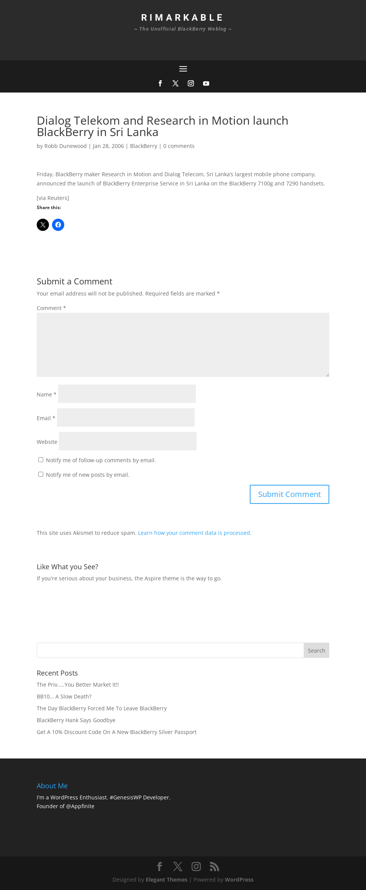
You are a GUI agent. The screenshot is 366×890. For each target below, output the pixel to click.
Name (47, 394)
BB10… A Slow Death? (64, 696)
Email (46, 418)
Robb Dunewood (65, 145)
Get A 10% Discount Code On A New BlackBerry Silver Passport (117, 732)
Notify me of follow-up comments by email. (101, 460)
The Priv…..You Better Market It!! (78, 684)
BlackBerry (143, 145)
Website (47, 441)
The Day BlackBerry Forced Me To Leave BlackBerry (102, 708)
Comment (51, 308)
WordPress (239, 879)
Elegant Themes (166, 879)
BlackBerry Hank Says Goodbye (76, 720)
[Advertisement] (176, 611)
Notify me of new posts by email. (88, 474)
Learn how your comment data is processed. (195, 532)
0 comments (179, 145)
